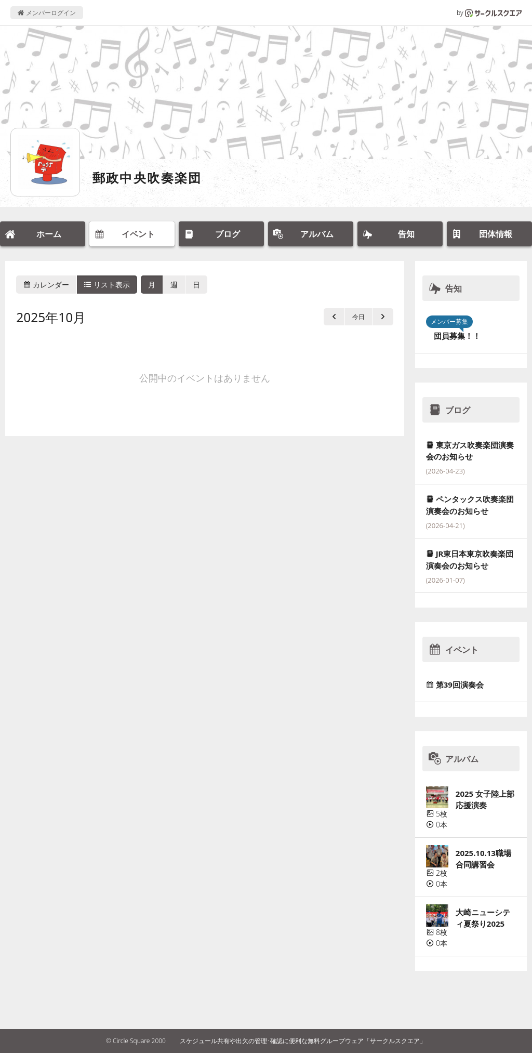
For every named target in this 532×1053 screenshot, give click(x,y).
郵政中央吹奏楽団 (147, 177)
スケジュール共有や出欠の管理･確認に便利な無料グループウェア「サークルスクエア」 (303, 1040)
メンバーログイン (46, 12)
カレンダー (46, 284)
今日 (358, 316)
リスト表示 (107, 284)
